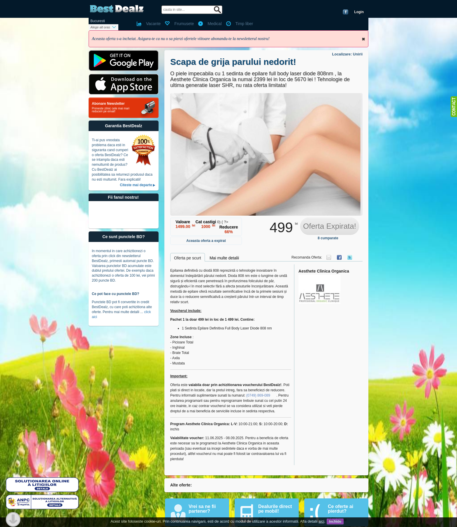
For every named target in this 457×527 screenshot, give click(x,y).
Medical (215, 23)
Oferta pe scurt (187, 258)
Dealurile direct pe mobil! (275, 509)
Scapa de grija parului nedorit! (233, 62)
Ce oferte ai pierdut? (340, 509)
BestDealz (117, 9)
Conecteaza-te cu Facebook (345, 12)
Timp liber (244, 23)
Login (359, 12)
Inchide (363, 39)
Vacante (153, 23)
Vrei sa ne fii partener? (202, 509)
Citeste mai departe (136, 185)
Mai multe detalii (224, 258)
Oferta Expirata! (329, 226)
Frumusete (184, 23)
